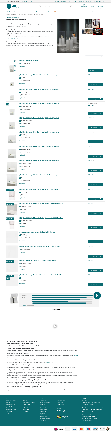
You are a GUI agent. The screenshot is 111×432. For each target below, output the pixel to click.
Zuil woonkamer (44, 415)
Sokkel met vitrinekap (45, 418)
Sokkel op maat (43, 400)
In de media (26, 407)
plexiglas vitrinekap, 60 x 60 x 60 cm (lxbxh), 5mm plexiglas (39, 175)
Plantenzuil (42, 413)
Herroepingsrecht (10, 406)
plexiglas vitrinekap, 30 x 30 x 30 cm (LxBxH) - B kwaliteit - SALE (41, 218)
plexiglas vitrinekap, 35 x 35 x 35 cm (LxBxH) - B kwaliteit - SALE (41, 203)
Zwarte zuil (42, 404)
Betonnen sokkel (44, 411)
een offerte (75, 355)
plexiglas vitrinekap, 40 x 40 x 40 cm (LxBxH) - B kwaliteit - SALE (41, 189)
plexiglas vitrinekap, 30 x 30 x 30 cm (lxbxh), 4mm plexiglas (39, 103)
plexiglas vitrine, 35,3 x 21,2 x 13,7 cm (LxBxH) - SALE (37, 260)
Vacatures (25, 406)
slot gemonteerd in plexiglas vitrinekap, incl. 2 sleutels (37, 232)
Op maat (91, 70)
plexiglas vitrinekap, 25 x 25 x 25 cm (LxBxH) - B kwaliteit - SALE (41, 275)
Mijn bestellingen (61, 400)
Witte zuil (42, 406)
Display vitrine (43, 409)
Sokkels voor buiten (45, 402)
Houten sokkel (43, 407)
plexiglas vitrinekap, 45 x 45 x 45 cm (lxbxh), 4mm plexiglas (39, 146)
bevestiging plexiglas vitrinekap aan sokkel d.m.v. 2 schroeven (39, 246)
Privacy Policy (26, 404)
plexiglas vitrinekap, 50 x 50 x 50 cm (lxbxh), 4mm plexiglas (39, 160)
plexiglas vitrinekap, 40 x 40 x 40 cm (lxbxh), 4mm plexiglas (39, 132)
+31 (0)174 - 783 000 (26, 1)
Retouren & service (10, 404)
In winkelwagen (95, 85)
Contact (84, 398)
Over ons (25, 400)
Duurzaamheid (26, 409)
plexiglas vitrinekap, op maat (28, 60)
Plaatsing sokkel (10, 411)
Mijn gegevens (60, 404)
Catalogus (25, 411)
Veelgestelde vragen (11, 409)
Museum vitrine (43, 416)
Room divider (43, 420)
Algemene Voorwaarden (29, 402)
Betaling (8, 402)
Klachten (8, 407)
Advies (7, 413)
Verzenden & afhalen (11, 400)
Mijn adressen (60, 402)
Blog (24, 413)
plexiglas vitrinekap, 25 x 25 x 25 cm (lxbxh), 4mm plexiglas (39, 89)
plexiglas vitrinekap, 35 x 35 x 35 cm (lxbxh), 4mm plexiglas (39, 118)
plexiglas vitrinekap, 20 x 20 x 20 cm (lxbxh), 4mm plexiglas (39, 75)
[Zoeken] (55, 6)
